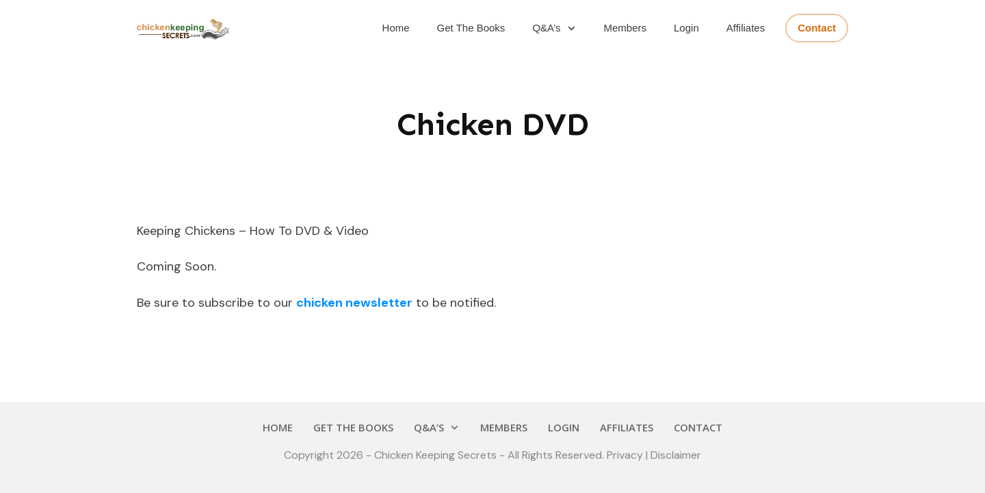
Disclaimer (676, 455)
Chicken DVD (493, 124)
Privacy (626, 455)
